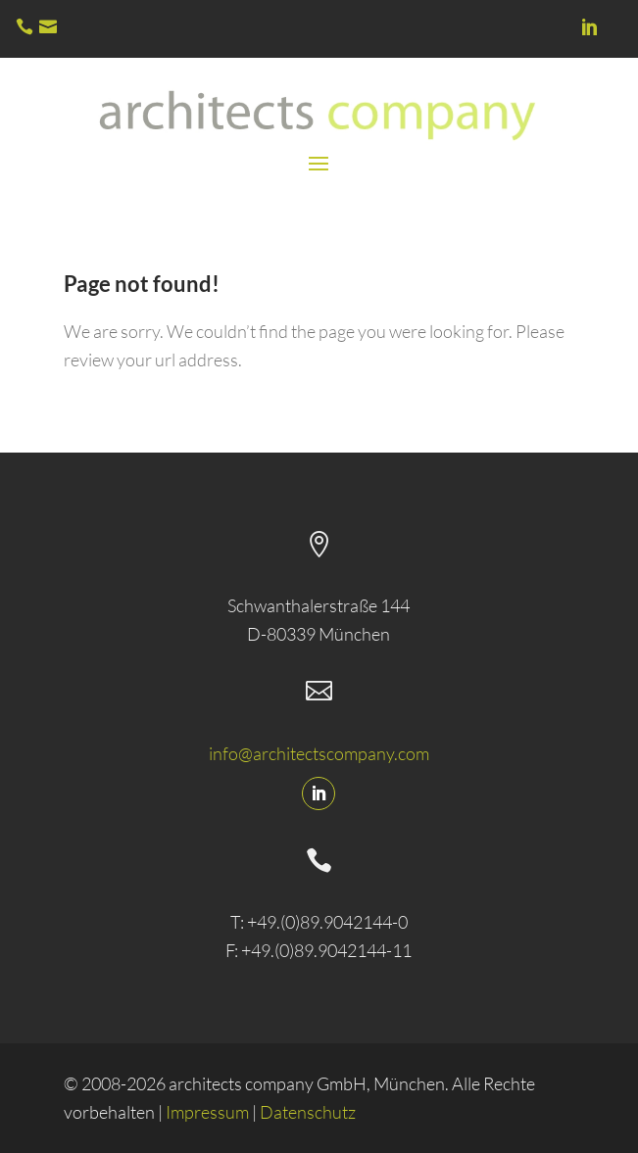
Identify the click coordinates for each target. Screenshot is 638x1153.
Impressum (207, 1112)
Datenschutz (308, 1112)
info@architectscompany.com (319, 753)
